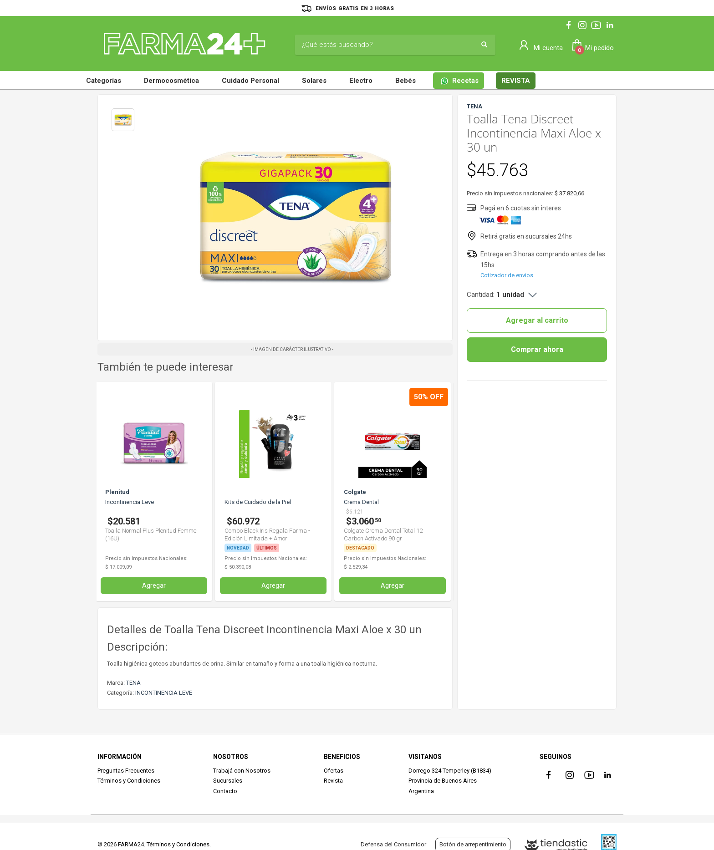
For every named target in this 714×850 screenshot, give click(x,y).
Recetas (459, 80)
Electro (360, 80)
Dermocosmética (171, 80)
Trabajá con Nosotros (241, 770)
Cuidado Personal (250, 80)
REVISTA (515, 80)
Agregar (156, 585)
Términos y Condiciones (128, 780)
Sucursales (227, 780)
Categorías (103, 80)
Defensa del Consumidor (393, 844)
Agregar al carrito (537, 320)
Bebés (405, 80)
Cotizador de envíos (506, 275)
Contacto (225, 791)
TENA (133, 682)
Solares (314, 80)
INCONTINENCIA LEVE (163, 692)
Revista (333, 780)
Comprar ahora (537, 349)
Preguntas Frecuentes (125, 770)
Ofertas (333, 770)
